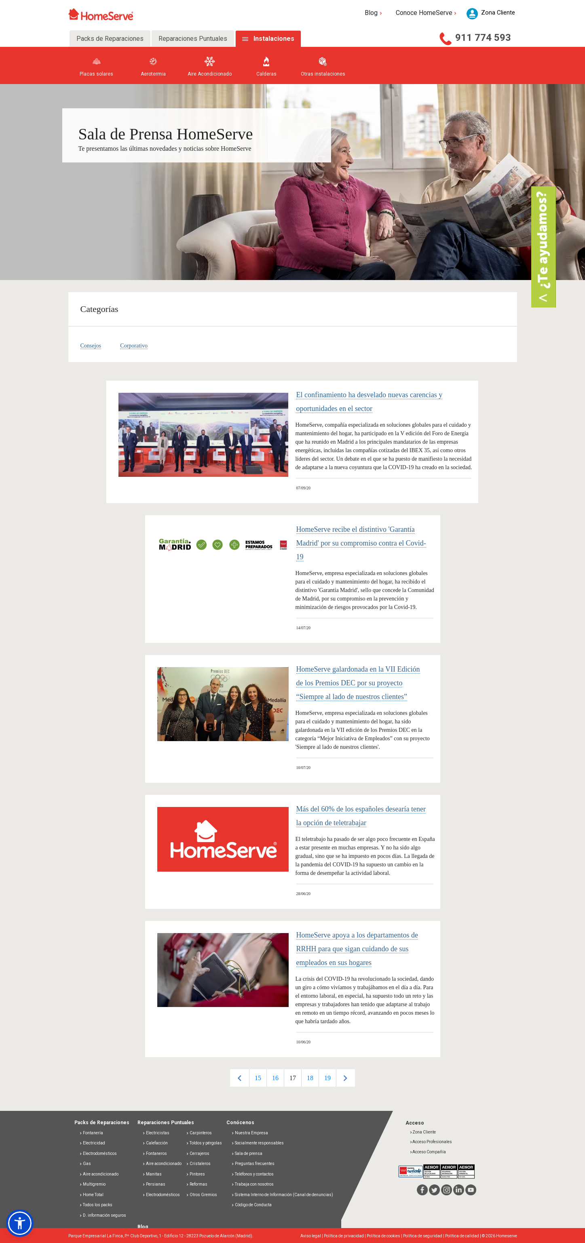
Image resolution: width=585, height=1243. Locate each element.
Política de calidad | (463, 1236)
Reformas (196, 1184)
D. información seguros (102, 1215)
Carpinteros (199, 1133)
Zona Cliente (423, 1132)
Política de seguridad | (424, 1236)
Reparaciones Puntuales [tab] (192, 38)
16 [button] (275, 1077)
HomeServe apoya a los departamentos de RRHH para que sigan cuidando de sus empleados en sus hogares (357, 949)
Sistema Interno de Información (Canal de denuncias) (284, 1194)
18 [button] (310, 1077)
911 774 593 (483, 37)
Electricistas (155, 1133)
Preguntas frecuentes (253, 1163)
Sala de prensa (246, 1153)
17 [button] (292, 1077)
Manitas (152, 1174)
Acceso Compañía (428, 1152)
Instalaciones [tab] (273, 38)
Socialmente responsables (257, 1143)
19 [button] (327, 1077)
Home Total (91, 1194)
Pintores (195, 1174)
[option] (257, 1078)
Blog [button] (374, 13)
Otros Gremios (201, 1194)
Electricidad (92, 1143)
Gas (85, 1163)
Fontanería (91, 1133)
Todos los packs (95, 1205)
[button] (20, 1223)
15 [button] (258, 1077)
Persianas (153, 1184)
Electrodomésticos (98, 1153)
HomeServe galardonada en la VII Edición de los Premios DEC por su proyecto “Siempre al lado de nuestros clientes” (358, 683)
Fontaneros (154, 1153)
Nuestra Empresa (249, 1133)
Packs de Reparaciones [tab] (110, 38)
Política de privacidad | (345, 1236)
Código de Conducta (251, 1205)
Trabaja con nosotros (252, 1184)
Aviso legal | (312, 1236)
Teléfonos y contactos (252, 1174)
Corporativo (134, 346)
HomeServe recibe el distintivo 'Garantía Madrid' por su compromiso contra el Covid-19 (361, 543)
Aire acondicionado (98, 1174)
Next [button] (345, 1078)
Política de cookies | (385, 1236)
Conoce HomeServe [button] (427, 13)
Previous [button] (239, 1078)
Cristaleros (198, 1163)
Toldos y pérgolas (204, 1143)
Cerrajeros (197, 1153)
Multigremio (92, 1184)
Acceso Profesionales (431, 1142)
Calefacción (155, 1143)
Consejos (90, 346)
